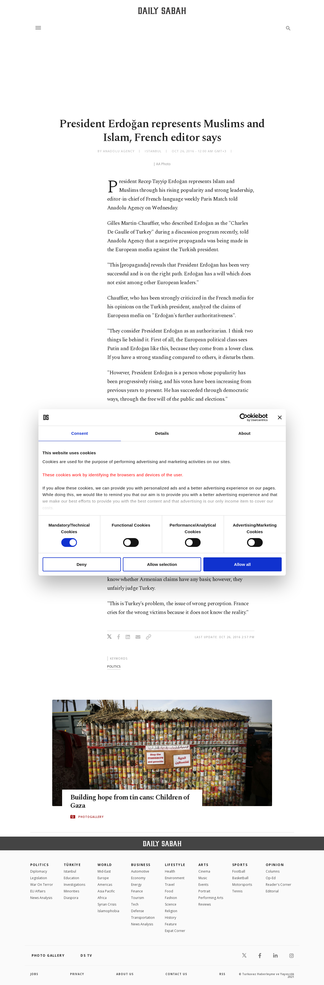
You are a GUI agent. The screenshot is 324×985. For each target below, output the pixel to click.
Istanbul (70, 871)
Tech (135, 904)
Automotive (140, 871)
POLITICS (39, 864)
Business (141, 864)
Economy (138, 878)
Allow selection (162, 564)
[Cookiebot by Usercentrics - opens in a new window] (244, 417)
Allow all (242, 564)
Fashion (171, 897)
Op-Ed (271, 878)
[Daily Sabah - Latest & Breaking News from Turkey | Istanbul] (162, 10)
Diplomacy (38, 871)
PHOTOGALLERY (91, 817)
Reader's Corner (278, 884)
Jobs (34, 974)
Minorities (71, 891)
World (105, 864)
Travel (170, 884)
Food (169, 891)
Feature (171, 924)
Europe (103, 878)
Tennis (237, 891)
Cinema (204, 871)
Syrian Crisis (107, 904)
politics (113, 666)
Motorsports (242, 884)
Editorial (272, 891)
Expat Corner (175, 930)
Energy (136, 884)
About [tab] (245, 433)
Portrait (204, 891)
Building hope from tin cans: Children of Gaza (130, 801)
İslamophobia (108, 911)
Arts (203, 864)
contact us (176, 974)
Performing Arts (210, 897)
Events (203, 884)
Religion (171, 911)
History (170, 917)
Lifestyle (175, 864)
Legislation (38, 878)
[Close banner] (280, 417)
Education (71, 878)
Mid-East (104, 871)
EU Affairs (37, 891)
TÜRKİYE (72, 864)
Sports (240, 864)
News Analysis (41, 897)
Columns (272, 871)
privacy (77, 974)
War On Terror (41, 884)
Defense (137, 911)
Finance (137, 891)
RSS (222, 974)
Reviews (204, 904)
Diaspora (71, 897)
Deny (82, 564)
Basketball (240, 878)
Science (170, 904)
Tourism (137, 897)
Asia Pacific (106, 891)
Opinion (275, 864)
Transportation (143, 917)
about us (125, 974)
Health (170, 871)
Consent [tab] (79, 433)
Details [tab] (162, 433)
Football (238, 871)
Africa (102, 897)
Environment (174, 878)
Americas (105, 884)
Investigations (74, 884)
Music (202, 878)
